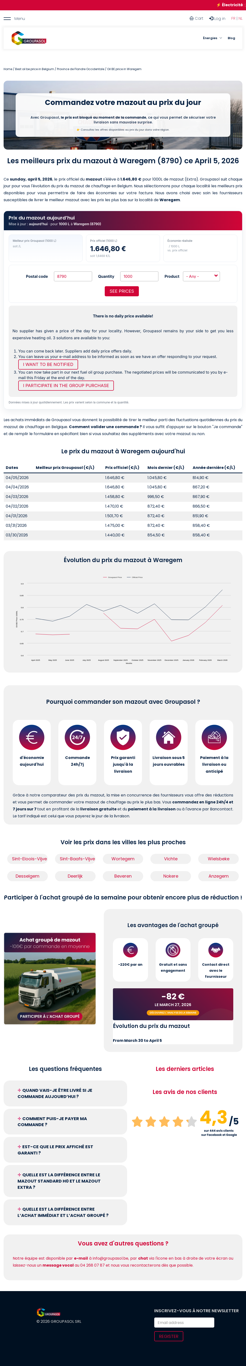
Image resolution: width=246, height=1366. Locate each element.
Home (8, 69)
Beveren (123, 876)
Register (168, 1336)
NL (240, 18)
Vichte (171, 859)
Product (172, 276)
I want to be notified (48, 364)
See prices (122, 291)
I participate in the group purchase (66, 385)
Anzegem (219, 876)
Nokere (170, 876)
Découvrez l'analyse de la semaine (173, 1012)
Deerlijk (75, 876)
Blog (231, 38)
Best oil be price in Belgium (34, 69)
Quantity (106, 276)
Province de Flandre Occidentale (80, 69)
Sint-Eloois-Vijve (29, 859)
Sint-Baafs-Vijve (77, 859)
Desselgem (27, 876)
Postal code (37, 276)
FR (233, 18)
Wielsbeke (218, 859)
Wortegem (123, 859)
